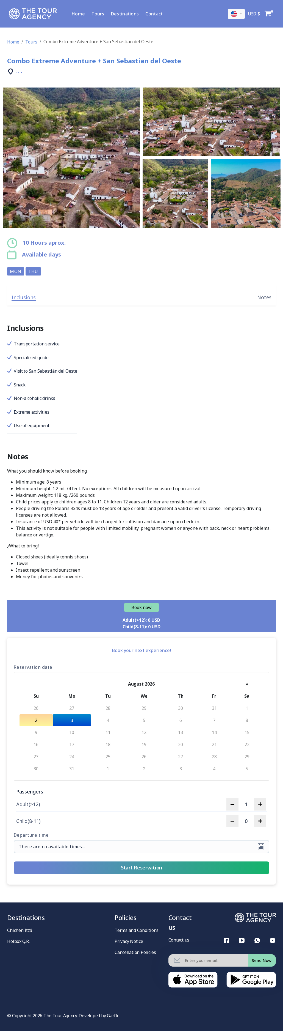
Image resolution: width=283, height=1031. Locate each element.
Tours (101, 14)
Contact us (178, 940)
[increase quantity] (260, 804)
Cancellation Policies (135, 952)
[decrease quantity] (232, 804)
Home (81, 14)
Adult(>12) (28, 804)
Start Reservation (141, 867)
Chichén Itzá (19, 930)
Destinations (128, 14)
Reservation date (33, 667)
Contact (157, 14)
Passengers (29, 792)
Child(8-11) (28, 821)
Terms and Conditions (137, 930)
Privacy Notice (129, 941)
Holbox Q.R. (18, 941)
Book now (141, 607)
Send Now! (262, 960)
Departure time (31, 835)
